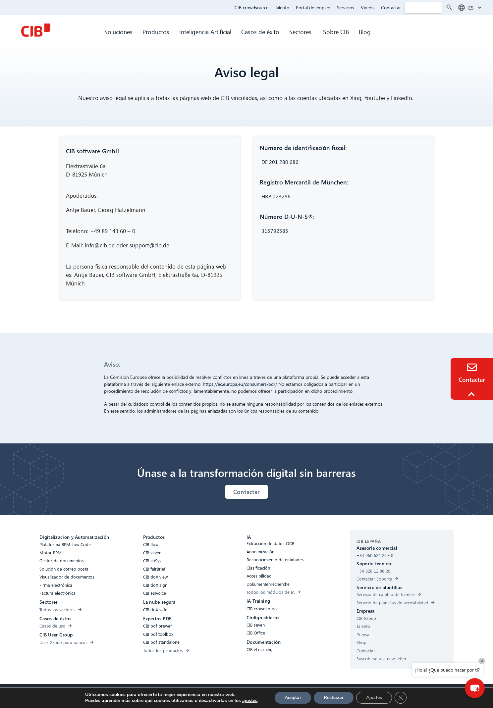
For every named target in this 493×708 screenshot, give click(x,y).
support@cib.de (149, 245)
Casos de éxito (260, 31)
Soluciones (118, 31)
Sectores (301, 31)
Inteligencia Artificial (205, 31)
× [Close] (481, 661)
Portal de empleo (313, 7)
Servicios (345, 7)
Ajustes (374, 697)
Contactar (391, 7)
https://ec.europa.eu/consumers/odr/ (240, 384)
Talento (282, 7)
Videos (367, 7)
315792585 (274, 230)
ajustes (249, 701)
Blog (365, 31)
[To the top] (472, 394)
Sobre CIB (336, 31)
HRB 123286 (276, 196)
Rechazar (334, 697)
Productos (155, 31)
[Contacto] (472, 367)
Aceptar (293, 697)
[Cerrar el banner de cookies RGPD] (401, 698)
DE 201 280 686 (280, 161)
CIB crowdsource (251, 7)
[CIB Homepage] (35, 30)
